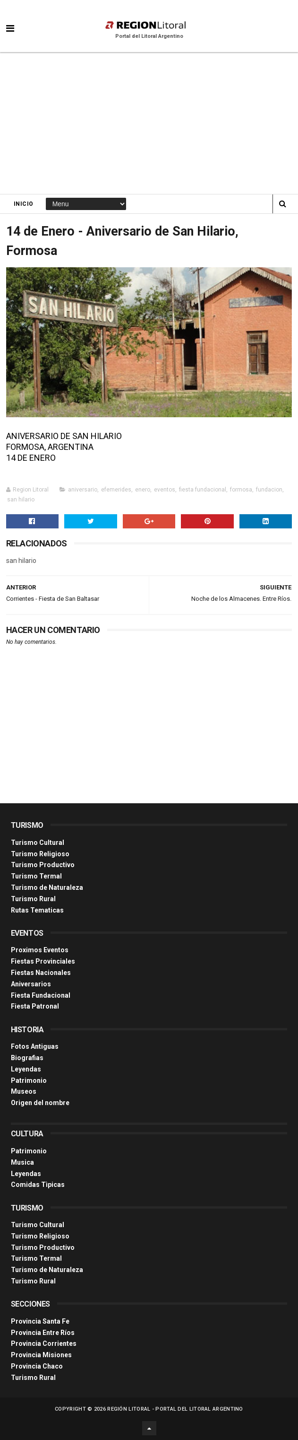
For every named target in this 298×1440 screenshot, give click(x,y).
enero (142, 489)
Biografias (27, 1058)
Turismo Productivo (43, 865)
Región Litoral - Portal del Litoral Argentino (175, 1409)
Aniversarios (31, 984)
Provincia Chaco (37, 1366)
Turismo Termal (36, 876)
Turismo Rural (33, 899)
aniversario (82, 489)
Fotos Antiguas (35, 1046)
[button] (10, 21)
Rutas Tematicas (37, 910)
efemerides (116, 489)
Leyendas (26, 1069)
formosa (241, 489)
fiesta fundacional (202, 489)
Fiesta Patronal (35, 1006)
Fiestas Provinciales (43, 961)
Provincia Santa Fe (40, 1321)
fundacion (269, 489)
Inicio (24, 204)
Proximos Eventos (39, 950)
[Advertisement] (149, 123)
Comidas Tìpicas (38, 1184)
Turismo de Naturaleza (47, 887)
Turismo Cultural (37, 842)
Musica (22, 1162)
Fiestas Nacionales (41, 972)
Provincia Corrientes (44, 1343)
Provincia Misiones (41, 1355)
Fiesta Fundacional (40, 995)
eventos (164, 489)
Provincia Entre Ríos (43, 1332)
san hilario (20, 499)
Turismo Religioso (40, 854)
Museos (23, 1091)
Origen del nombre (40, 1102)
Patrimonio (29, 1080)
